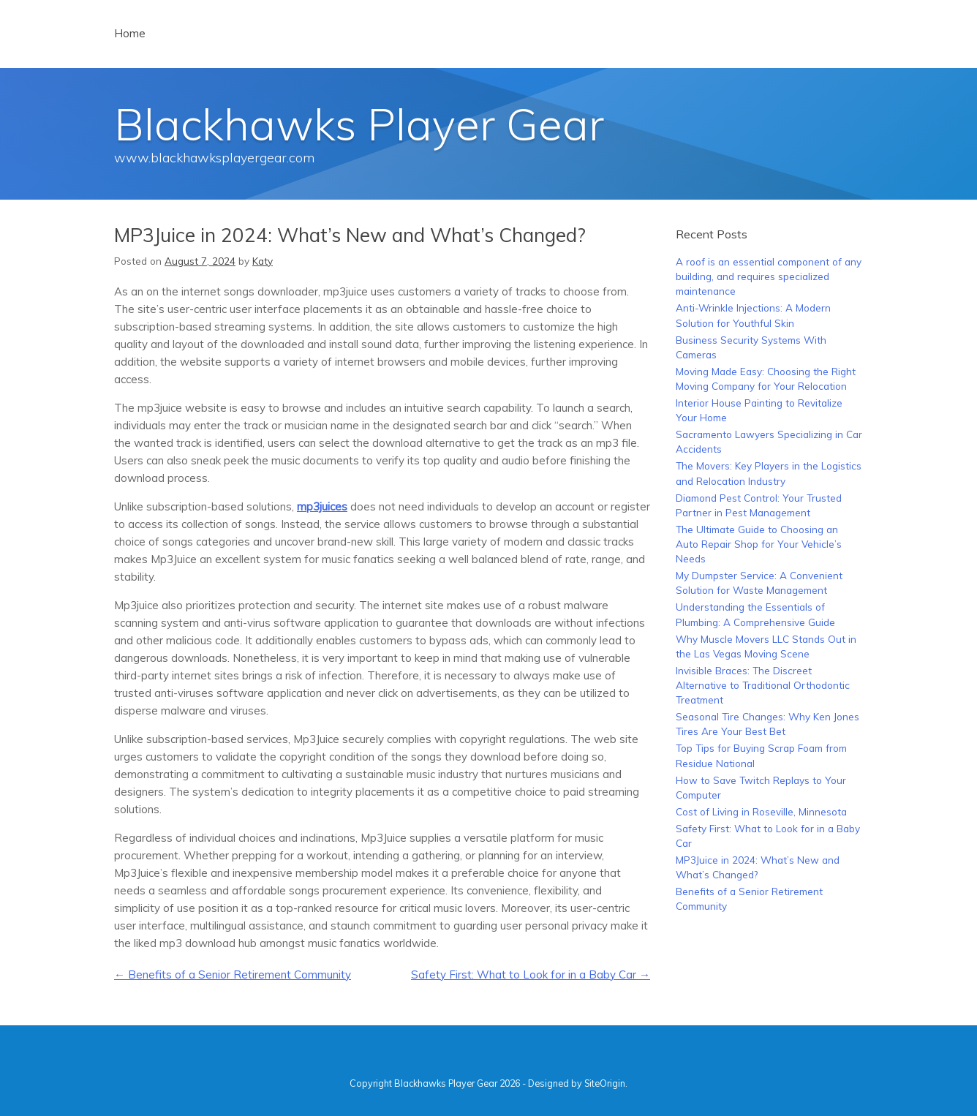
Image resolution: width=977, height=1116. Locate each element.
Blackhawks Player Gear (359, 124)
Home (130, 33)
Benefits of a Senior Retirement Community (232, 974)
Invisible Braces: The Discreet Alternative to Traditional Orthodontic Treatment (763, 685)
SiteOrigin (604, 1083)
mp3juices (322, 506)
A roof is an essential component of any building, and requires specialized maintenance (768, 276)
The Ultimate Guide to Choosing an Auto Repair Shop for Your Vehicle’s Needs (759, 544)
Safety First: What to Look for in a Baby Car (530, 974)
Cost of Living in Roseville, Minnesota (761, 811)
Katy (262, 261)
